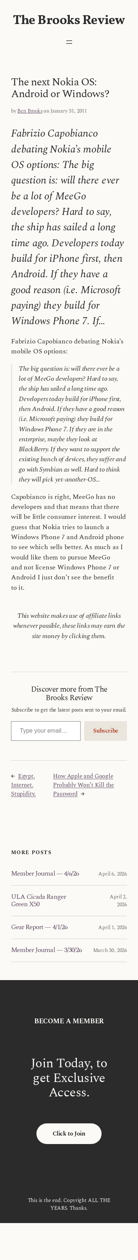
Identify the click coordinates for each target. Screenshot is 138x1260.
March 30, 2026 (110, 950)
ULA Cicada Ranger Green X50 (38, 900)
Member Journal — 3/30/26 (46, 950)
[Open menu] (69, 42)
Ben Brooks (29, 111)
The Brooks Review (69, 21)
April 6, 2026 (112, 874)
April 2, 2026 (118, 900)
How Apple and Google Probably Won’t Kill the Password (83, 785)
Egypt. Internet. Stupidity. (23, 785)
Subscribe (105, 730)
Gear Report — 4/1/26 (39, 927)
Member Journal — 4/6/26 (45, 873)
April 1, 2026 (112, 927)
